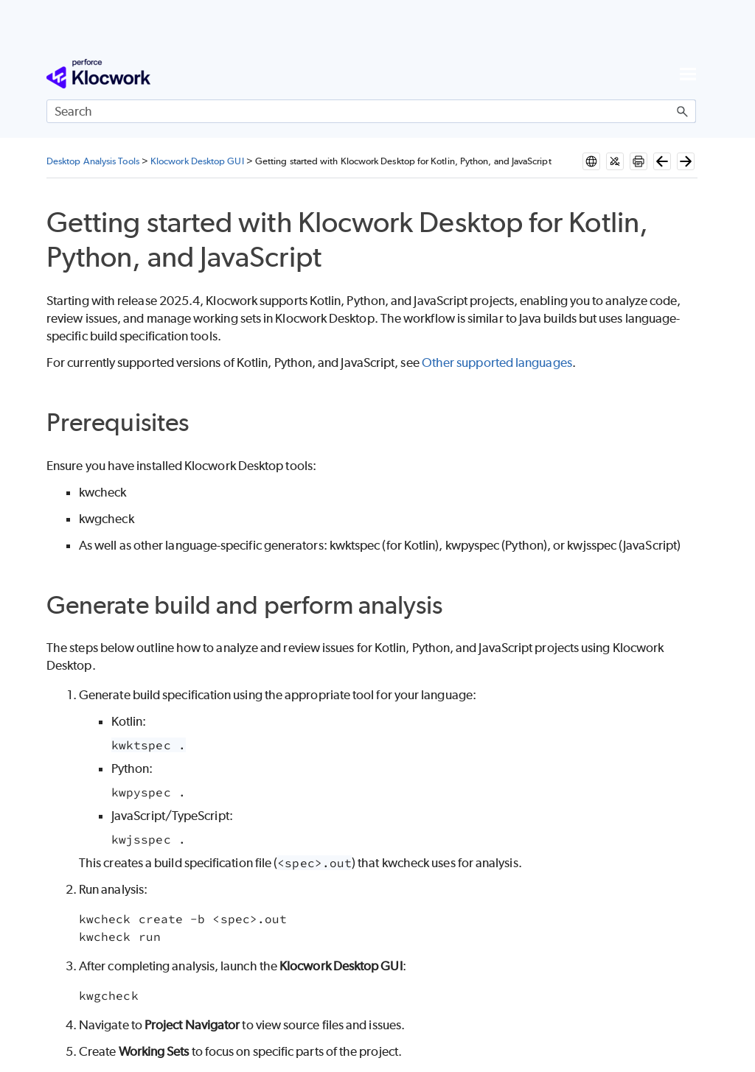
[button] (682, 111)
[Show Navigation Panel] (688, 73)
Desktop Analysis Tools (92, 161)
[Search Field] (371, 111)
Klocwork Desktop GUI (197, 161)
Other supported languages (496, 362)
